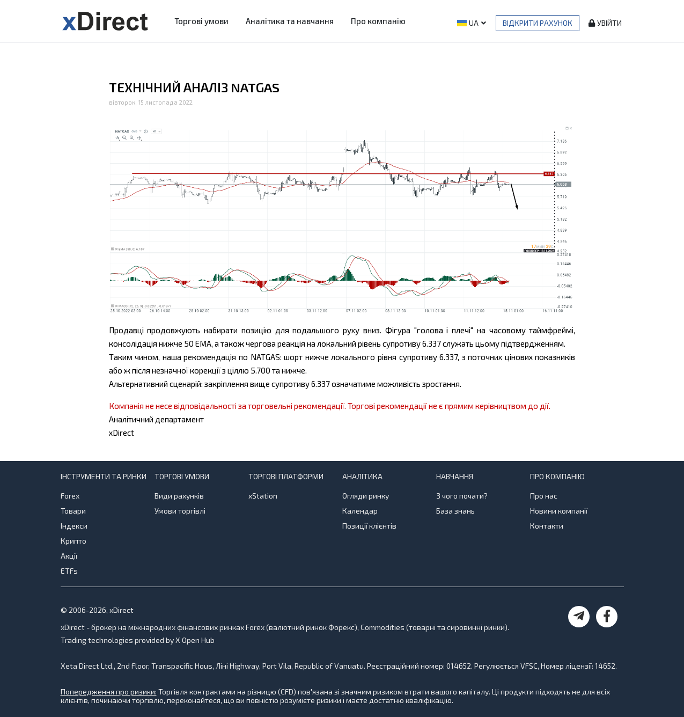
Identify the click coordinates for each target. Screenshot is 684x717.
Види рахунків (179, 495)
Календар (360, 510)
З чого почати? (462, 495)
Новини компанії (558, 510)
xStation (262, 495)
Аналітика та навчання (290, 21)
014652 (458, 665)
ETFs (69, 570)
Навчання (454, 476)
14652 (605, 665)
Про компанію (378, 21)
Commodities (382, 627)
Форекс (341, 627)
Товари (73, 510)
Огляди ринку (365, 495)
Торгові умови (201, 21)
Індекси (74, 525)
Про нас (543, 495)
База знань (455, 510)
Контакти (546, 525)
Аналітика (362, 476)
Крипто (73, 540)
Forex (70, 495)
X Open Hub (195, 640)
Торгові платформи (285, 476)
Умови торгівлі (180, 510)
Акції (69, 555)
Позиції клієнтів (369, 525)
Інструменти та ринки (103, 476)
